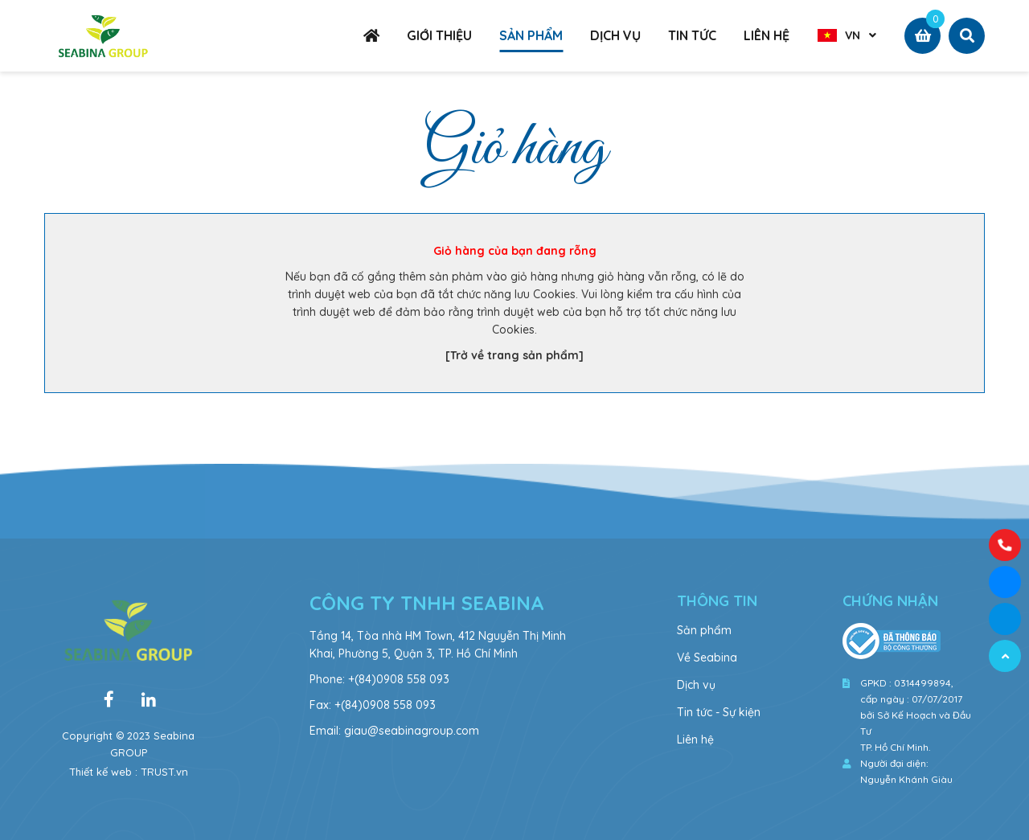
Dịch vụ (696, 685)
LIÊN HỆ (766, 35)
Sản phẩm (704, 630)
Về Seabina (707, 657)
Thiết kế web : (103, 771)
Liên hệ (695, 739)
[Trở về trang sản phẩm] (514, 355)
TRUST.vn (164, 771)
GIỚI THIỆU (439, 35)
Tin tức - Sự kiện (718, 712)
